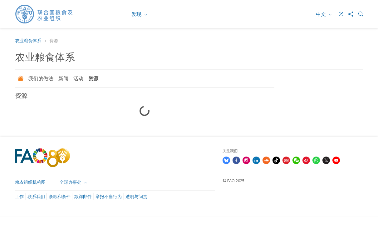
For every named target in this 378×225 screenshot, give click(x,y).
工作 (19, 196)
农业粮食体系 (28, 40)
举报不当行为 (109, 196)
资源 (93, 78)
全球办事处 (71, 182)
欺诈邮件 (83, 196)
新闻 (63, 78)
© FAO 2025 (233, 180)
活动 (78, 78)
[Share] (348, 14)
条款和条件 (60, 196)
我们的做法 (40, 78)
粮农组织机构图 (30, 182)
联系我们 (36, 196)
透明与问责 (136, 196)
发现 (137, 14)
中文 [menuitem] (321, 14)
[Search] (358, 14)
